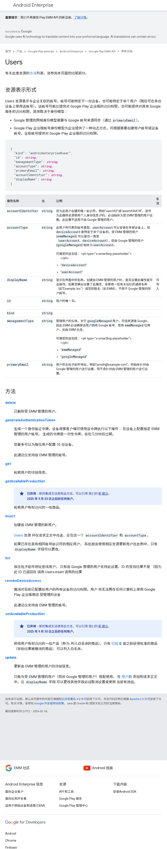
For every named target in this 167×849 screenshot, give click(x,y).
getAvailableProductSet (25, 481)
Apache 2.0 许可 (140, 699)
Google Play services (41, 51)
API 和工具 (66, 791)
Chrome (10, 840)
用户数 (127, 677)
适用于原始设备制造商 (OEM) (25, 805)
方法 (33, 73)
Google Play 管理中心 (73, 805)
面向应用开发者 (16, 798)
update (11, 657)
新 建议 (103, 493)
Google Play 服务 (70, 798)
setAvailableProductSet (25, 614)
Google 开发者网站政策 (49, 703)
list (7, 558)
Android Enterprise (33, 5)
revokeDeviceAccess (23, 581)
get (8, 464)
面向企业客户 (14, 791)
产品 (19, 51)
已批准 (116, 643)
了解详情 (80, 17)
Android (10, 833)
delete (10, 403)
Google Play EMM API (102, 51)
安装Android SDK (124, 791)
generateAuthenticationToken (30, 420)
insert (10, 516)
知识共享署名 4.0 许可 (73, 699)
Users (18, 535)
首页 (8, 51)
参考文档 (126, 51)
